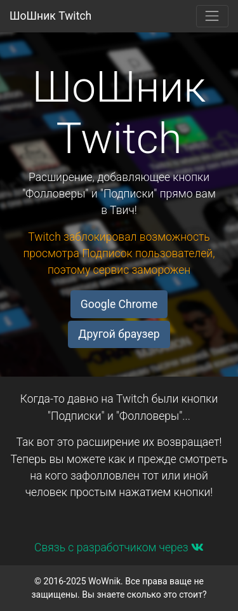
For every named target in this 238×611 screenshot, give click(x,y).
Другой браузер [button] (118, 334)
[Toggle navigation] (212, 16)
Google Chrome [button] (119, 304)
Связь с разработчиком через (119, 547)
